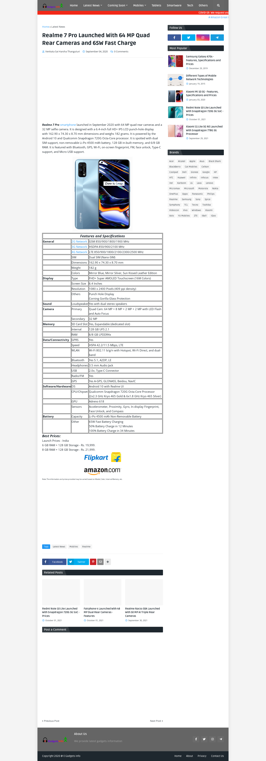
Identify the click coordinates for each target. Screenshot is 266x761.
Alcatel (181, 161)
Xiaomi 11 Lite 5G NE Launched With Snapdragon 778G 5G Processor (204, 130)
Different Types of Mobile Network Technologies (201, 77)
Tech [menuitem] (190, 5)
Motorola (203, 188)
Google (206, 172)
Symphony (174, 204)
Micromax (174, 188)
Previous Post (51, 721)
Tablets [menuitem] (156, 5)
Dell (184, 172)
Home (45, 26)
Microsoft (189, 188)
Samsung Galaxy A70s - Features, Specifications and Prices (203, 60)
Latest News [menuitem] (91, 5)
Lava (199, 183)
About (189, 756)
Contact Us (217, 756)
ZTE (195, 215)
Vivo (185, 210)
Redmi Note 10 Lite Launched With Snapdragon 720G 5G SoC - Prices (60, 612)
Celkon (205, 166)
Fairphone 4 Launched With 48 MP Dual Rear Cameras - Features (102, 612)
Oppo (185, 194)
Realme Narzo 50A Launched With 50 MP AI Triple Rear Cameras (142, 612)
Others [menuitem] (203, 5)
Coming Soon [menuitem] (116, 5)
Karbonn (181, 183)
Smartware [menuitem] (174, 5)
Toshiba (206, 204)
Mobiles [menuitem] (138, 5)
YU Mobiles (184, 215)
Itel (171, 183)
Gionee (194, 172)
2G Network (79, 241)
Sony (198, 199)
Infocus (204, 177)
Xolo (171, 215)
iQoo (213, 215)
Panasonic (197, 194)
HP (215, 172)
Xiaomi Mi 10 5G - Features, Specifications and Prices (202, 93)
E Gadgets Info (72, 756)
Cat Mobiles (191, 166)
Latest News (58, 26)
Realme (86, 546)
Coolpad (173, 172)
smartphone (68, 125)
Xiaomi (209, 210)
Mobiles (73, 546)
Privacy (202, 756)
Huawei (181, 177)
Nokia (215, 188)
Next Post (155, 721)
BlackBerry (175, 166)
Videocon (174, 210)
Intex (215, 177)
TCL (186, 204)
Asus (202, 161)
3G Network (79, 247)
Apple (192, 161)
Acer (171, 161)
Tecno (195, 204)
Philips (210, 194)
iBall (204, 215)
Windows (196, 210)
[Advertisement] (102, 88)
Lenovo (209, 183)
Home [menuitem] (74, 5)
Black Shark (215, 161)
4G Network (79, 252)
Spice (207, 199)
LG (191, 183)
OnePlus (173, 194)
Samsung (186, 199)
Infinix (193, 177)
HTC (171, 177)
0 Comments (121, 51)
